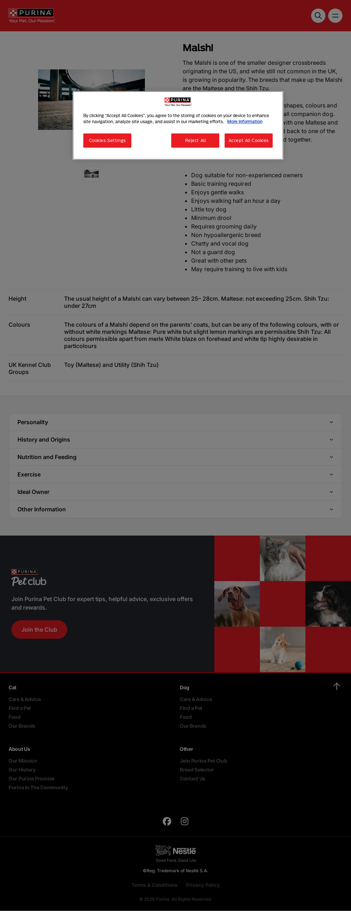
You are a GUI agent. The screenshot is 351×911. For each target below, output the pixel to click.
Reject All (195, 140)
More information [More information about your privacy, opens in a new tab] (244, 121)
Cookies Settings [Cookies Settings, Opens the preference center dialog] (107, 140)
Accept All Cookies (249, 140)
